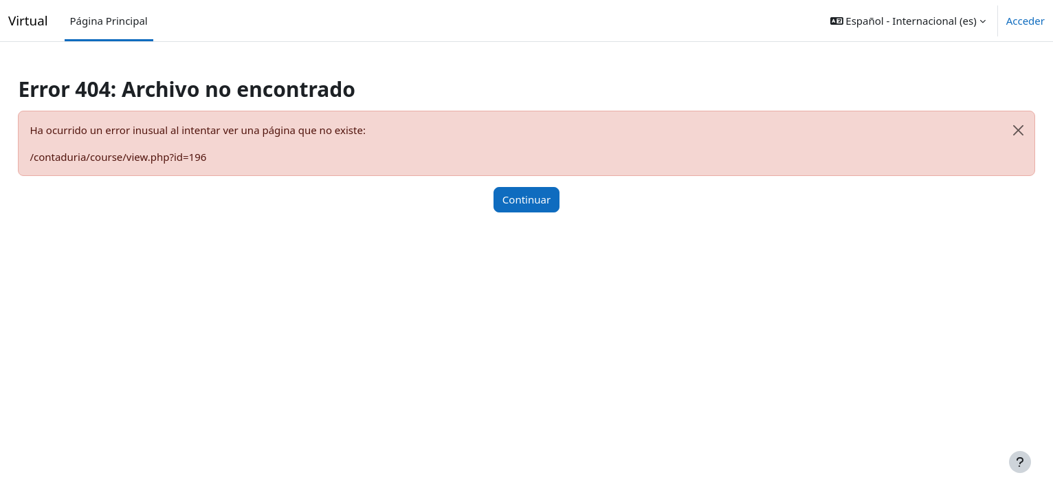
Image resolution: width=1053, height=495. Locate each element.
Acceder (1025, 21)
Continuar (526, 199)
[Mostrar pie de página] (1020, 462)
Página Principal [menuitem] (109, 21)
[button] (908, 20)
